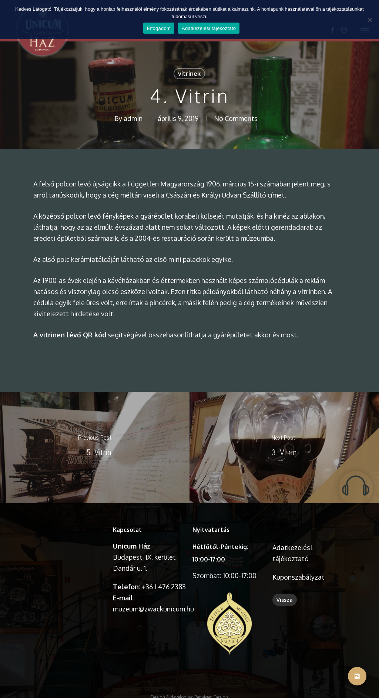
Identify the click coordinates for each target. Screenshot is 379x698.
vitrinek (189, 73)
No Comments (236, 118)
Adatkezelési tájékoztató (209, 28)
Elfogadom (159, 28)
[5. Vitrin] (95, 447)
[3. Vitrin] (284, 447)
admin (133, 118)
